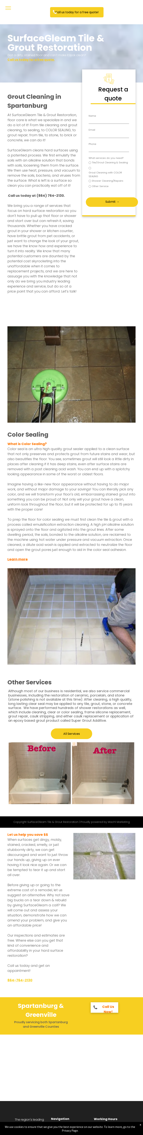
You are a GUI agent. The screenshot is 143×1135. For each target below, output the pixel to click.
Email (92, 130)
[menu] (8, 8)
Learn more (17, 559)
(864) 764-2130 (50, 195)
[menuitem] (70, 1126)
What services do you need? (106, 158)
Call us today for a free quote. (31, 59)
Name (92, 116)
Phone (92, 144)
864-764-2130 (19, 980)
